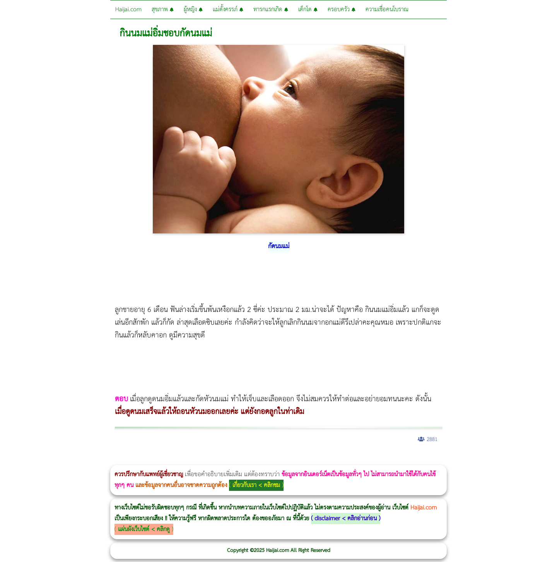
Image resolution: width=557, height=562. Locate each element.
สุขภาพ (163, 9)
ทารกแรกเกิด (270, 9)
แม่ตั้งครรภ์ (228, 9)
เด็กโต (308, 9)
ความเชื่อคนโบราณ (387, 9)
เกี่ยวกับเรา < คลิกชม (256, 485)
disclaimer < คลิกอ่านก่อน (345, 518)
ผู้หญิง (193, 9)
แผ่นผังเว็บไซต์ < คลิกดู (144, 529)
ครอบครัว (341, 9)
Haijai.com (128, 9)
